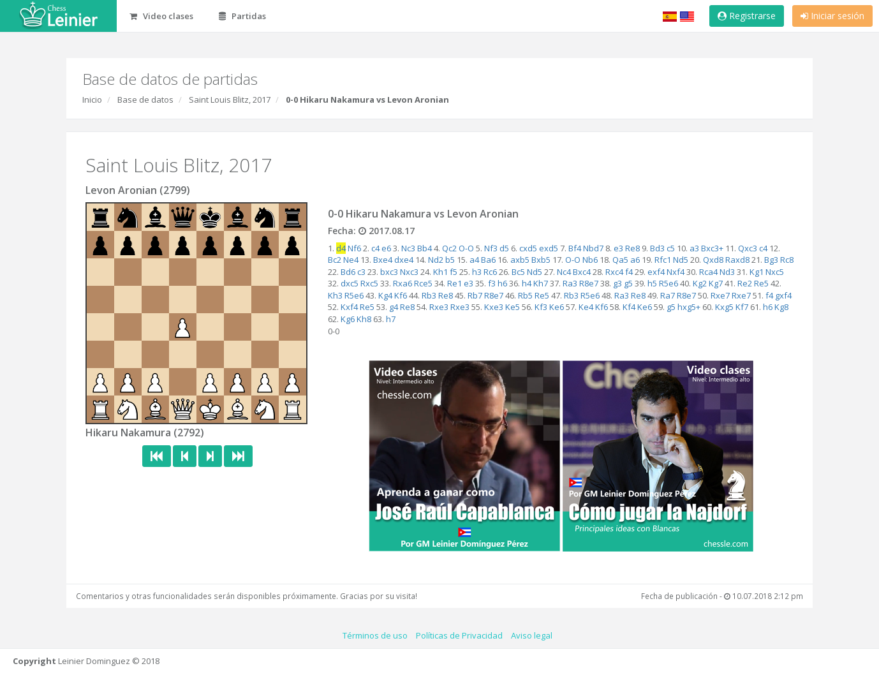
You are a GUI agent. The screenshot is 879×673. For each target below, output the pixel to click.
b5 (450, 259)
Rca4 (708, 271)
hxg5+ (688, 307)
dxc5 (349, 283)
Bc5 (518, 271)
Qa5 (620, 259)
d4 (341, 248)
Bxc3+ (712, 248)
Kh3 (335, 295)
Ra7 (667, 295)
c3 (361, 271)
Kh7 (540, 283)
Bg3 (771, 259)
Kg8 (781, 307)
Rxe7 (720, 295)
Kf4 (629, 307)
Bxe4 (382, 259)
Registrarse (747, 16)
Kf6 (400, 295)
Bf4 (574, 248)
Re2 (744, 283)
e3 (618, 248)
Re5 (761, 283)
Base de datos (145, 99)
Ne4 (350, 259)
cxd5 (528, 248)
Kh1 (440, 271)
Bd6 (348, 271)
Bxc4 (582, 271)
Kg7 (716, 283)
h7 (390, 319)
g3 (617, 283)
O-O (466, 248)
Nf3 (491, 248)
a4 (474, 259)
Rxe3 (438, 307)
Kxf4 (349, 307)
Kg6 (348, 319)
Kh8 (364, 319)
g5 (628, 283)
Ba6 (488, 259)
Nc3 (408, 248)
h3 (477, 271)
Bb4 (424, 248)
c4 (375, 248)
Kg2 (700, 283)
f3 (492, 283)
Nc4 (564, 271)
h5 (652, 283)
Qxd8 (713, 259)
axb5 (519, 259)
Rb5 (525, 295)
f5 (453, 271)
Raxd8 (737, 259)
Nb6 (590, 259)
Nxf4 (675, 271)
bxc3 (389, 271)
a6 (635, 259)
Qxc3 (747, 248)
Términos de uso (375, 635)
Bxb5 (540, 259)
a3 (694, 248)
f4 (629, 271)
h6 (502, 283)
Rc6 (490, 271)
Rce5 (423, 283)
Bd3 (657, 248)
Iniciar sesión (832, 16)
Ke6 (556, 307)
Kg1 (757, 271)
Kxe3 (493, 307)
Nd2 (435, 259)
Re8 (632, 248)
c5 (671, 248)
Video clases (161, 16)
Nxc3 (409, 271)
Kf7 (741, 307)
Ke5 (512, 307)
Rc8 (787, 259)
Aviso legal (531, 635)
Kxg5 (724, 307)
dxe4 (403, 259)
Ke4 (586, 307)
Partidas (242, 16)
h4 (526, 283)
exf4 (656, 271)
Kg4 (385, 295)
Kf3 (541, 307)
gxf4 (783, 295)
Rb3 (429, 295)
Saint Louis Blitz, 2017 (229, 99)
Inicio (92, 99)
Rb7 (475, 295)
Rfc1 (662, 259)
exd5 (548, 248)
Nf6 (354, 248)
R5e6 (668, 283)
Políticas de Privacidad (459, 635)
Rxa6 (402, 283)
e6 (386, 248)
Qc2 (449, 248)
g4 (393, 307)
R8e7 (588, 283)
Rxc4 (614, 271)
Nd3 (727, 271)
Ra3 (570, 283)
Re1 (454, 283)
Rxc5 (369, 283)
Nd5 (680, 259)
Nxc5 (774, 271)
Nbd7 (593, 248)
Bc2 (334, 259)
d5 (504, 248)
